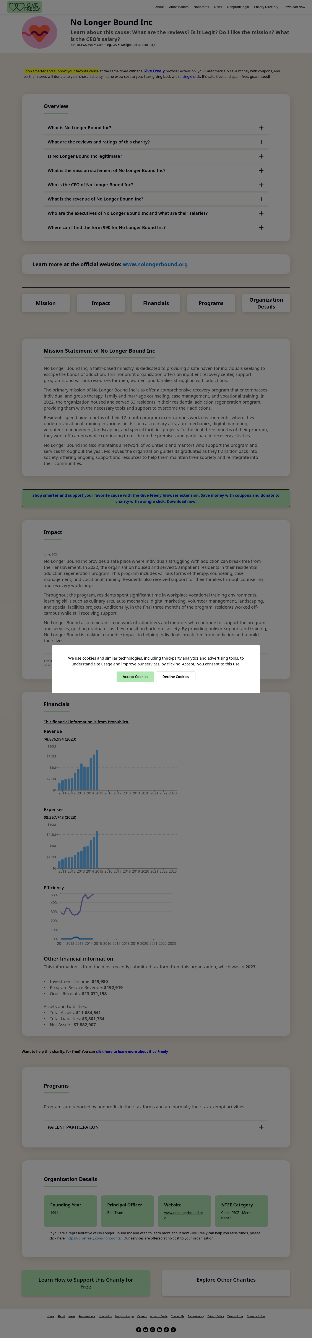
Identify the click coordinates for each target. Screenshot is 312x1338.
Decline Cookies (175, 676)
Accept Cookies (135, 676)
